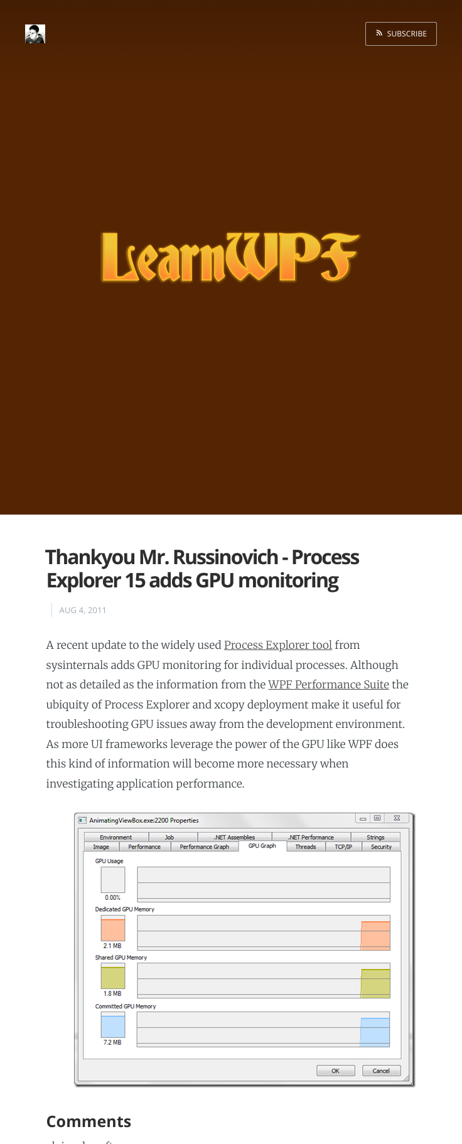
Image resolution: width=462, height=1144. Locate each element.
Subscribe (405, 33)
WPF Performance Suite (328, 685)
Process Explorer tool (278, 645)
